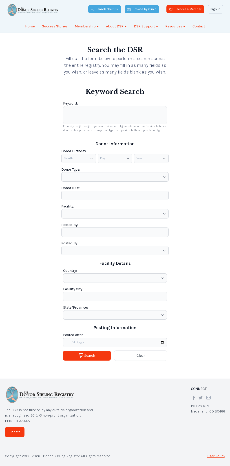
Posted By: (69, 225)
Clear (141, 355)
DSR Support (146, 26)
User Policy (216, 456)
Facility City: (73, 289)
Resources (175, 26)
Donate (14, 432)
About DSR (116, 26)
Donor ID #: (70, 188)
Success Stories (55, 26)
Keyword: (70, 103)
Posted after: (73, 335)
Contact (198, 26)
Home (30, 26)
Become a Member (185, 9)
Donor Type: (70, 169)
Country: (70, 270)
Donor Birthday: (74, 151)
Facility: (67, 206)
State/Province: (75, 307)
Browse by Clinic (141, 9)
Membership (87, 26)
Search (87, 355)
